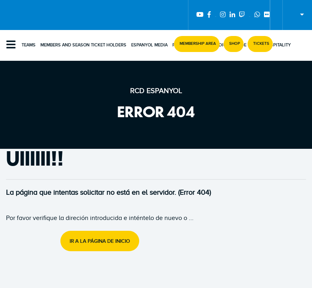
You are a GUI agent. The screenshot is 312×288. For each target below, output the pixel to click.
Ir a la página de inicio (100, 241)
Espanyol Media (149, 45)
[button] (197, 44)
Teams (29, 45)
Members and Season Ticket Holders (83, 45)
